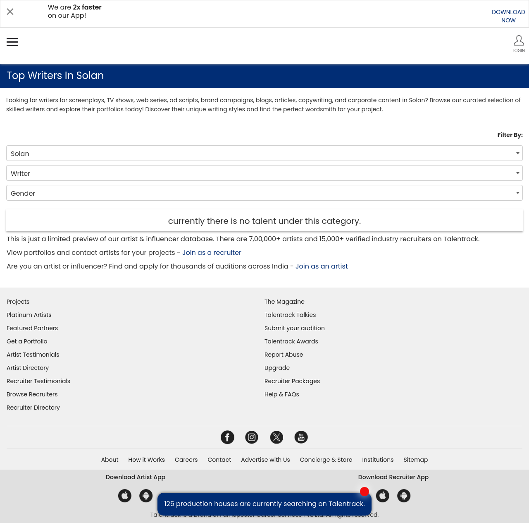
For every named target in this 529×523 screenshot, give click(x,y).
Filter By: (510, 135)
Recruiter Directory (33, 407)
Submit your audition (294, 328)
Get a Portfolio (27, 341)
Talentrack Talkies (290, 315)
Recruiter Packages (292, 381)
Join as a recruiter (211, 252)
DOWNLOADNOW (508, 16)
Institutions (377, 459)
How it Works (147, 459)
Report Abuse (283, 354)
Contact (219, 459)
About (110, 459)
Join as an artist (321, 266)
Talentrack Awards (291, 341)
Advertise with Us (265, 459)
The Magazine (284, 301)
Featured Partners (32, 328)
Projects (18, 301)
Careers (186, 459)
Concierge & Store (326, 459)
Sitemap (416, 459)
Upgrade (277, 368)
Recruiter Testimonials (38, 381)
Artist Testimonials (33, 354)
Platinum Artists (29, 315)
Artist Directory (28, 368)
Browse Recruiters (32, 394)
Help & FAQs (281, 394)
